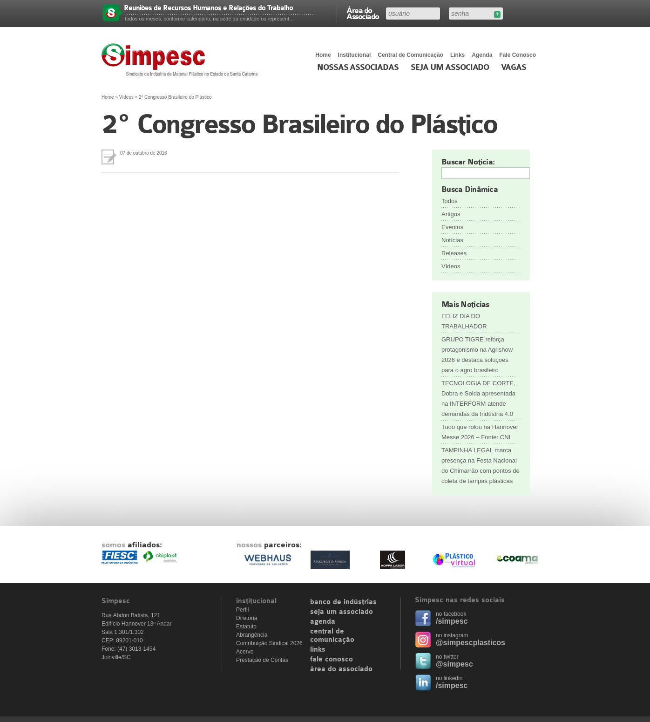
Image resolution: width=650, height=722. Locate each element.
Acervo (244, 651)
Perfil (242, 609)
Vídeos (126, 97)
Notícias (452, 240)
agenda (322, 622)
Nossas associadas (358, 67)
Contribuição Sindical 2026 (269, 643)
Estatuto (246, 626)
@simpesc (454, 664)
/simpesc (451, 621)
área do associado (341, 669)
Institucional (354, 55)
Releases (454, 253)
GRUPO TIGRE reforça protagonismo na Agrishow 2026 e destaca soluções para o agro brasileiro (477, 355)
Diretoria (246, 618)
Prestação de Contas (262, 660)
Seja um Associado (450, 67)
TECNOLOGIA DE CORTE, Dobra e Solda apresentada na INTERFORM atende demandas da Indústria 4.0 (478, 398)
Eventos (452, 227)
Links (457, 55)
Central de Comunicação (410, 55)
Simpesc (182, 59)
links (317, 650)
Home (323, 55)
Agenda (482, 55)
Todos (449, 201)
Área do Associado (362, 13)
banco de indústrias (343, 602)
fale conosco (331, 659)
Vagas (513, 67)
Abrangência (251, 635)
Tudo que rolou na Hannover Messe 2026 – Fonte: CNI (479, 432)
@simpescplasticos (470, 642)
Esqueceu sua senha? (497, 14)
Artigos (450, 214)
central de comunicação (332, 635)
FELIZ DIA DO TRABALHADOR (464, 321)
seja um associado (341, 612)
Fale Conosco (517, 55)
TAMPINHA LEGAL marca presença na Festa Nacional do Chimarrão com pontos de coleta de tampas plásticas (480, 465)
